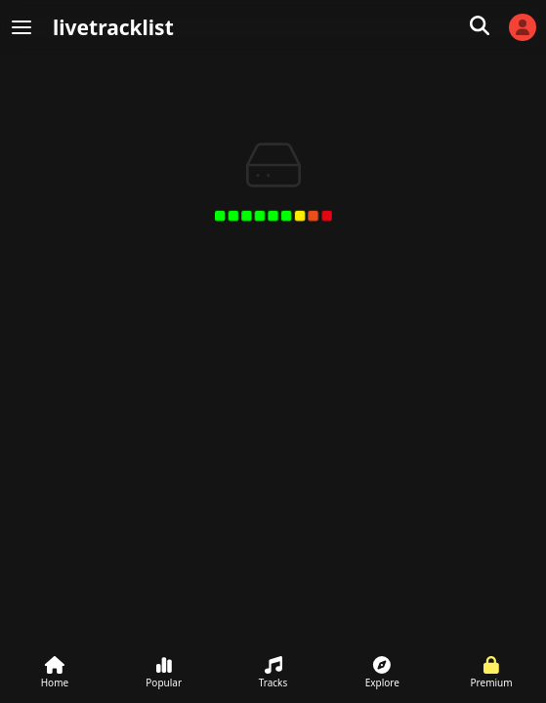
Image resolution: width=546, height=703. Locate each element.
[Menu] (21, 27)
